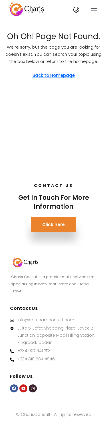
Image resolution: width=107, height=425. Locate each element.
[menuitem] (76, 10)
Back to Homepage (54, 75)
